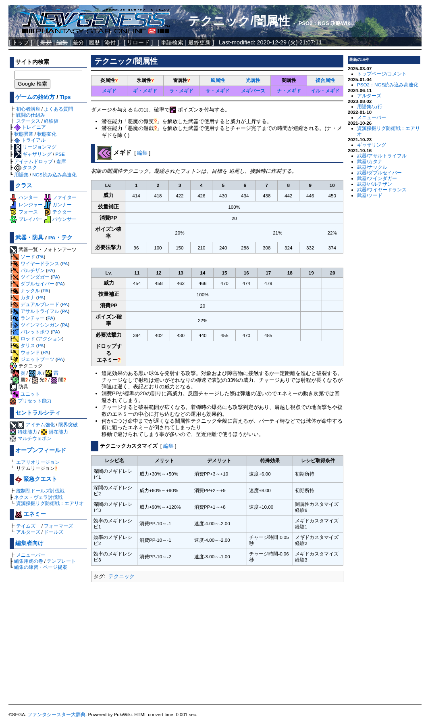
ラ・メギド (181, 90)
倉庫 (61, 161)
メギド (109, 90)
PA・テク (60, 238)
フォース (23, 211)
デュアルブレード (35, 304)
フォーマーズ (58, 525)
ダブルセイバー (33, 283)
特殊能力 (23, 431)
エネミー (30, 514)
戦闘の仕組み (30, 114)
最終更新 (199, 42)
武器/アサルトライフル (382, 155)
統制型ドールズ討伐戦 (40, 490)
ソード (23, 256)
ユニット (25, 393)
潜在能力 (54, 431)
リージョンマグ (35, 146)
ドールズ (53, 531)
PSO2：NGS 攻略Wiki (325, 23)
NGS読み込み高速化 (54, 174)
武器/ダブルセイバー (379, 172)
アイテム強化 (40, 424)
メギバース (253, 90)
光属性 (253, 80)
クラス (23, 185)
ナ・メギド (289, 90)
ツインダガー (30, 276)
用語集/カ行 (369, 106)
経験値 (51, 121)
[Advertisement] (217, 643)
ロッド (23, 338)
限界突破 (68, 424)
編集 (142, 153)
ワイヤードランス (35, 263)
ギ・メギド (145, 90)
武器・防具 (29, 238)
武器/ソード (369, 195)
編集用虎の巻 (28, 561)
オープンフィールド (40, 450)
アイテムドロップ (33, 161)
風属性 (217, 80)
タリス (23, 345)
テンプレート (61, 561)
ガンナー (58, 204)
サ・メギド (218, 90)
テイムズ (25, 525)
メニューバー (30, 555)
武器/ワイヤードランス (382, 189)
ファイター (60, 197)
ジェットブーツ (33, 359)
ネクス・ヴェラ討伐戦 (38, 497)
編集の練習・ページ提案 (40, 567)
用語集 (21, 174)
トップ (20, 42)
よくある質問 (58, 108)
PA (41, 256)
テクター (58, 211)
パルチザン (28, 270)
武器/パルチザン (374, 184)
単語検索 (172, 42)
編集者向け (29, 543)
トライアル (30, 140)
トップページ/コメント (382, 73)
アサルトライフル (35, 311)
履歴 (94, 42)
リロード (138, 42)
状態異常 (23, 133)
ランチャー (28, 318)
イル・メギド (325, 90)
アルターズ (28, 531)
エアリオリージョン (38, 462)
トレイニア (30, 127)
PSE (60, 154)
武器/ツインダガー (377, 178)
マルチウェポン (30, 438)
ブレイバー (26, 219)
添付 (110, 42)
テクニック (121, 576)
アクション (50, 338)
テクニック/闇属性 (239, 20)
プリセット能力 (30, 400)
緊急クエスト (36, 479)
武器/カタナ (369, 161)
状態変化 (46, 133)
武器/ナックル (372, 167)
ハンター (23, 197)
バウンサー (60, 219)
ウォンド (25, 352)
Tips (65, 97)
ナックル (25, 290)
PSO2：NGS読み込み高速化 (387, 84)
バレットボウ (30, 331)
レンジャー (26, 204)
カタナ (23, 297)
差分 (78, 42)
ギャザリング (33, 154)
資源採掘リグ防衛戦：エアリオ (50, 503)
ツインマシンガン (35, 324)
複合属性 (325, 80)
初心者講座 (28, 108)
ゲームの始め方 (35, 97)
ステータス (28, 121)
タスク (25, 167)
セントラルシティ (37, 413)
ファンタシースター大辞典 (56, 714)
